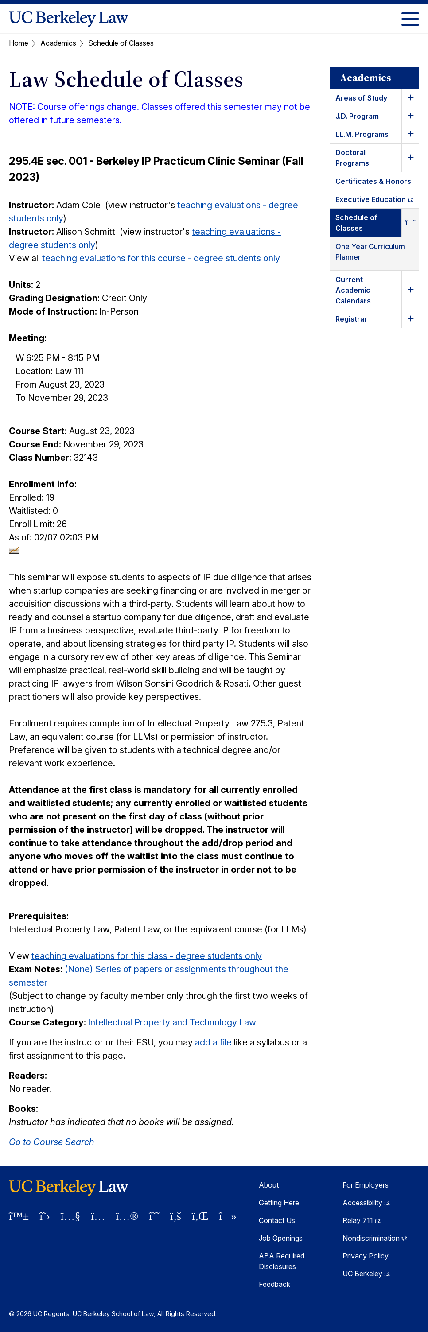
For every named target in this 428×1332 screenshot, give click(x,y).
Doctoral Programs (352, 157)
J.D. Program (357, 116)
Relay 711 (361, 1220)
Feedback (274, 1284)
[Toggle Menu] (410, 19)
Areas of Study (361, 97)
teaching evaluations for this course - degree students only (161, 258)
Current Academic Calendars (353, 290)
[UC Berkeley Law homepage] (68, 18)
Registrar (351, 319)
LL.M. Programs (362, 134)
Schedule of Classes (356, 223)
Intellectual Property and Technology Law (172, 1022)
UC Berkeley (366, 1273)
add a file (213, 1042)
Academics (58, 43)
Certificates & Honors (373, 181)
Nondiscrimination (374, 1238)
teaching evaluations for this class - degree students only (146, 956)
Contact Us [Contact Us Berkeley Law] (277, 1220)
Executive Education (377, 201)
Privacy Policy (365, 1255)
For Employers (365, 1185)
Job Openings (281, 1238)
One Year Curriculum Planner (370, 251)
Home (18, 43)
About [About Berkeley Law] (269, 1185)
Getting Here (279, 1202)
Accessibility (366, 1202)
